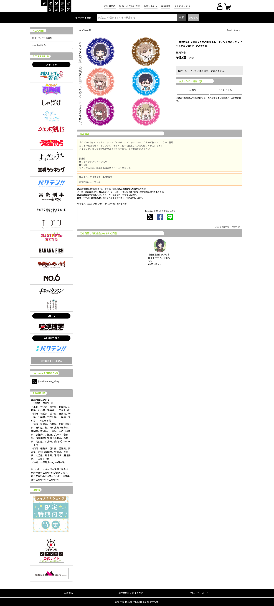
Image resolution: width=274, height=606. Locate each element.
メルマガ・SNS (182, 6)
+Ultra (51, 315)
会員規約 (68, 593)
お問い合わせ (151, 6)
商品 (192, 90)
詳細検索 (193, 17)
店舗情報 (165, 6)
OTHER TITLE (51, 338)
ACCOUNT (38, 30)
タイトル (225, 90)
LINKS (36, 490)
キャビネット (233, 30)
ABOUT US (39, 393)
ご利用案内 (110, 6)
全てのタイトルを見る (51, 360)
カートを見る (39, 45)
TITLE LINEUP (41, 56)
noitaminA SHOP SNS (45, 373)
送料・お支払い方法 (129, 6)
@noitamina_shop (46, 381)
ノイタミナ (51, 64)
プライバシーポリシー (200, 593)
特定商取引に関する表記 (130, 593)
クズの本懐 (85, 30)
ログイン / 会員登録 (42, 38)
